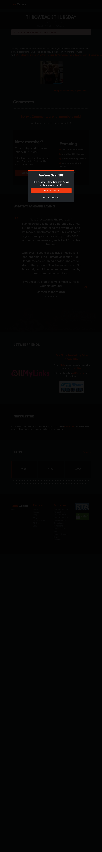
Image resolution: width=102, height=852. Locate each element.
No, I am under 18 (51, 198)
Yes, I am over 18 (51, 190)
